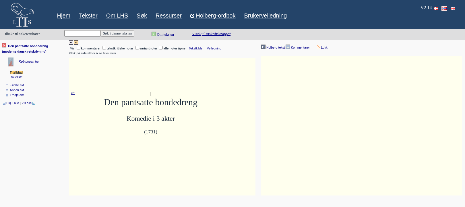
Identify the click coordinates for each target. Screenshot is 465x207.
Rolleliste (16, 77)
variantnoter (149, 48)
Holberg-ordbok (212, 16)
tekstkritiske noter (119, 48)
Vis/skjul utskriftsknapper (211, 34)
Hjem (64, 15)
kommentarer (91, 48)
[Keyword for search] (82, 33)
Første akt (17, 85)
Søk (142, 15)
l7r (73, 93)
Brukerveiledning (265, 15)
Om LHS (117, 15)
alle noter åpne (174, 48)
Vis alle (28, 103)
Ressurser (169, 15)
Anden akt (17, 90)
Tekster (88, 15)
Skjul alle (11, 103)
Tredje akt (17, 95)
